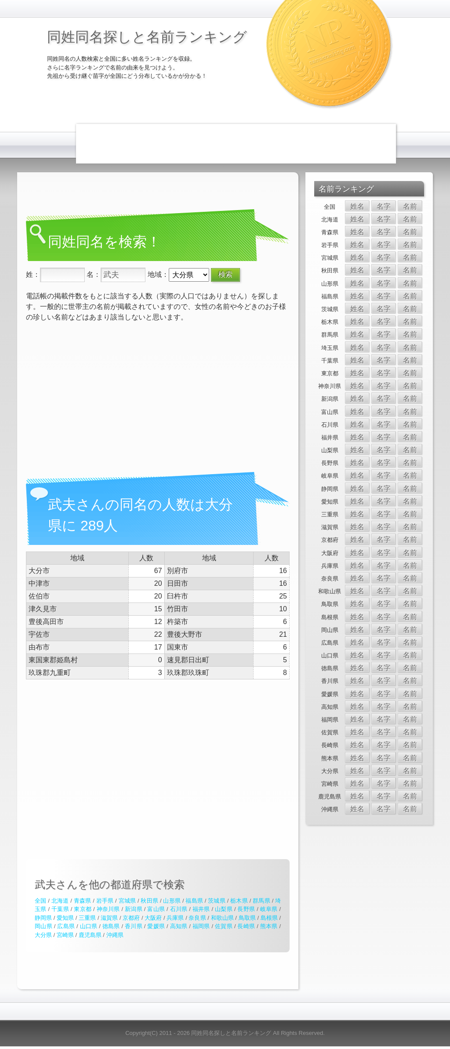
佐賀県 (223, 926)
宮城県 (127, 900)
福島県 (194, 900)
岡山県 (43, 926)
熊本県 (269, 926)
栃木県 (239, 900)
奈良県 (197, 918)
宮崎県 (65, 935)
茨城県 (216, 900)
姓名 (357, 206)
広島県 (66, 926)
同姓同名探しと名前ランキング (147, 37)
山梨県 (223, 909)
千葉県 (60, 909)
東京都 (82, 909)
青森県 (82, 900)
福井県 (201, 909)
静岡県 (43, 918)
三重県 (87, 918)
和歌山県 (222, 918)
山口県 (89, 926)
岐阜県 (269, 909)
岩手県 (105, 900)
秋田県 (149, 900)
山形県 (172, 900)
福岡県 (201, 926)
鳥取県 (247, 918)
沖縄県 (114, 935)
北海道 (60, 900)
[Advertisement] (236, 143)
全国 (40, 900)
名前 (410, 206)
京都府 (131, 918)
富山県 (156, 909)
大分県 (43, 935)
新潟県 (133, 909)
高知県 (179, 926)
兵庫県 (175, 918)
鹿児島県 (90, 935)
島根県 (269, 918)
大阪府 (153, 918)
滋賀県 (109, 918)
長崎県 (246, 926)
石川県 (179, 909)
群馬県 (261, 900)
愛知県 (65, 918)
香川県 (133, 926)
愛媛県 (156, 926)
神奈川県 (108, 909)
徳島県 (111, 926)
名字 (384, 206)
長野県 (246, 909)
